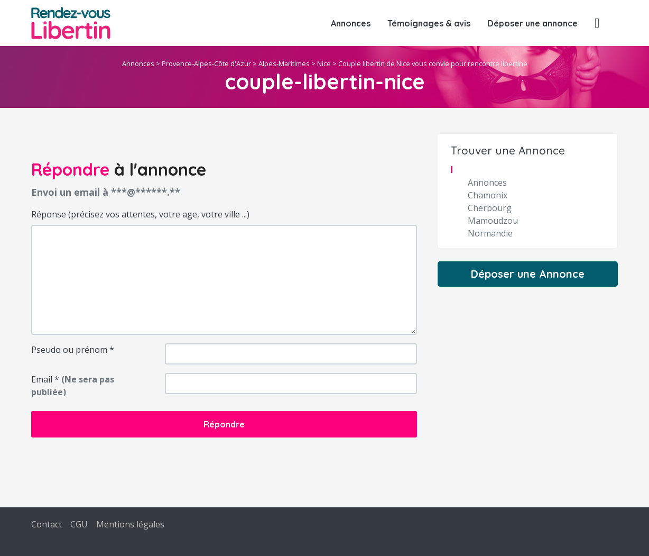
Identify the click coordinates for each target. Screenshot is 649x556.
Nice (324, 63)
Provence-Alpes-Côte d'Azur (206, 63)
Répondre (224, 424)
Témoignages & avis (428, 23)
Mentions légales (130, 524)
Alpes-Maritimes (284, 63)
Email (72, 385)
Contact (46, 524)
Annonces (350, 23)
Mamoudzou (493, 220)
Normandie (490, 233)
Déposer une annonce (532, 23)
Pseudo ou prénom (72, 350)
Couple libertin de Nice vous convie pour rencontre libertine (432, 63)
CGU (79, 524)
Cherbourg (490, 208)
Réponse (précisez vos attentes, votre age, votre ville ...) (140, 214)
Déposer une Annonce (528, 273)
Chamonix (487, 195)
